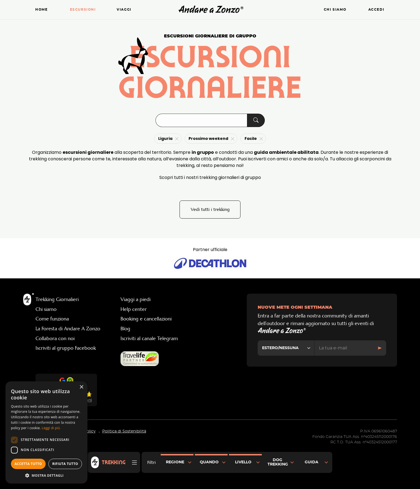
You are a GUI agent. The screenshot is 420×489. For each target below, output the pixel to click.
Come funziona (52, 319)
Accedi (376, 9)
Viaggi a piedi (136, 299)
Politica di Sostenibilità (124, 431)
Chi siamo (335, 9)
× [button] (81, 387)
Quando (209, 462)
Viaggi (124, 9)
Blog (125, 328)
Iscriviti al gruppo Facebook (66, 348)
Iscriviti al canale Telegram (149, 338)
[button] (46, 475)
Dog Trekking (278, 462)
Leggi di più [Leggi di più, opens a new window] (51, 428)
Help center (134, 309)
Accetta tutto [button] (28, 463)
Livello (243, 462)
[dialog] (46, 432)
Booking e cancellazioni (146, 319)
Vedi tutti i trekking (210, 209)
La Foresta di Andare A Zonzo (68, 328)
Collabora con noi (55, 338)
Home (41, 9)
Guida (311, 462)
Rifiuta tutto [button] (65, 463)
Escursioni (83, 9)
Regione (175, 462)
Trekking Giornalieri (57, 299)
